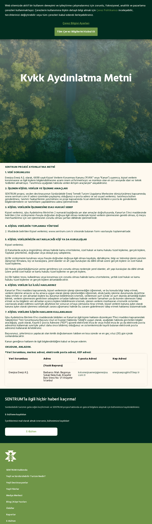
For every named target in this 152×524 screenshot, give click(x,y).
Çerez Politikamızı (107, 10)
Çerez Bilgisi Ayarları (76, 23)
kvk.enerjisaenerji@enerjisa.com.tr (93, 373)
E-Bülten (31, 431)
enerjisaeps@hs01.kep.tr (126, 372)
